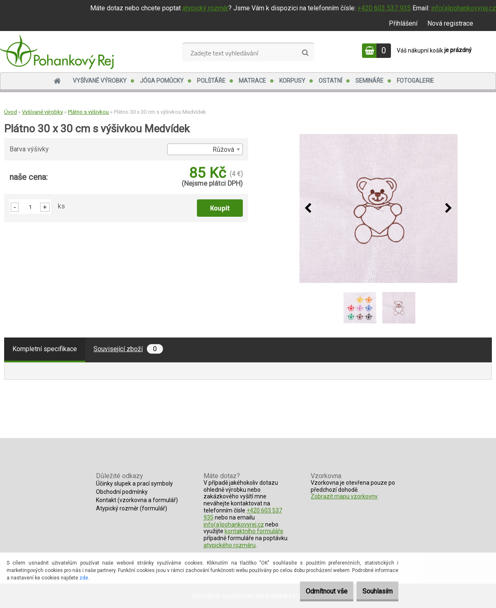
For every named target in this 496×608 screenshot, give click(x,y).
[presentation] (308, 208)
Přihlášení (403, 23)
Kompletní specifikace (44, 349)
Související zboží (128, 349)
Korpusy (292, 80)
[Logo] (57, 51)
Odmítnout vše (313, 591)
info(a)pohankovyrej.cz (463, 8)
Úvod (10, 112)
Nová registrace (450, 23)
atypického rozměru (230, 545)
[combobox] (204, 149)
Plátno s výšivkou (88, 112)
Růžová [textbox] (223, 149)
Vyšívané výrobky (100, 80)
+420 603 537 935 (384, 8)
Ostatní (330, 80)
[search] (305, 53)
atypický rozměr (205, 8)
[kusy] (30, 206)
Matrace (252, 80)
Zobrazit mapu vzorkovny (344, 496)
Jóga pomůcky (162, 80)
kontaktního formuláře (254, 531)
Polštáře (211, 80)
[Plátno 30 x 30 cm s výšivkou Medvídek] (379, 208)
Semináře (369, 80)
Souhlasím (373, 591)
